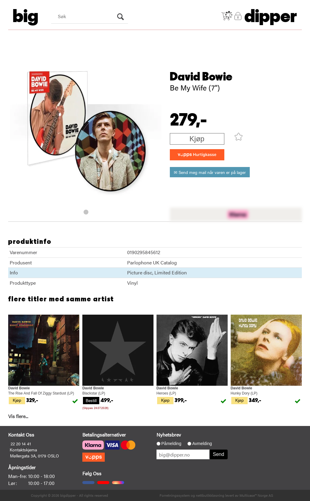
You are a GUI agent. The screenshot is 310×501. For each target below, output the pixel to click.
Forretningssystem (175, 495)
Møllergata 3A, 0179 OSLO (34, 456)
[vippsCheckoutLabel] (197, 154)
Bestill (91, 400)
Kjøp (197, 139)
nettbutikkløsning (210, 495)
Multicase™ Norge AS (256, 495)
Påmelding (171, 443)
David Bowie (201, 77)
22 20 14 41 (21, 443)
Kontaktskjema (23, 450)
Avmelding (202, 443)
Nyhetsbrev (169, 434)
